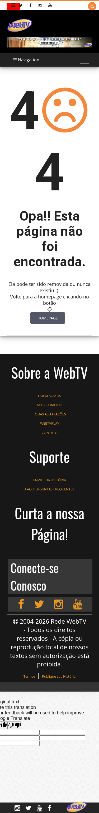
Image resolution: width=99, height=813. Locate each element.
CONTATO (50, 432)
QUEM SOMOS (49, 395)
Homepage (47, 317)
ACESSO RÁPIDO (49, 405)
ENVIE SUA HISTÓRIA (49, 480)
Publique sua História (59, 676)
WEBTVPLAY (49, 423)
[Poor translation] (14, 725)
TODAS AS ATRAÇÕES (49, 414)
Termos (29, 676)
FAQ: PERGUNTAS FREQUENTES (49, 489)
